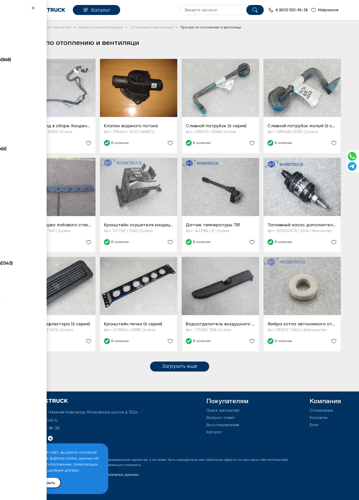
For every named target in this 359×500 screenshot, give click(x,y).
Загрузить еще (179, 366)
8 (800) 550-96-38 (42, 428)
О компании (321, 410)
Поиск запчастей (222, 410)
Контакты (318, 417)
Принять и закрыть (37, 482)
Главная (24, 27)
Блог (314, 424)
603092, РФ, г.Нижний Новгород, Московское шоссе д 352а (81, 412)
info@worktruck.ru (41, 420)
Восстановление (222, 424)
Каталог (214, 432)
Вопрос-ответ (220, 417)
